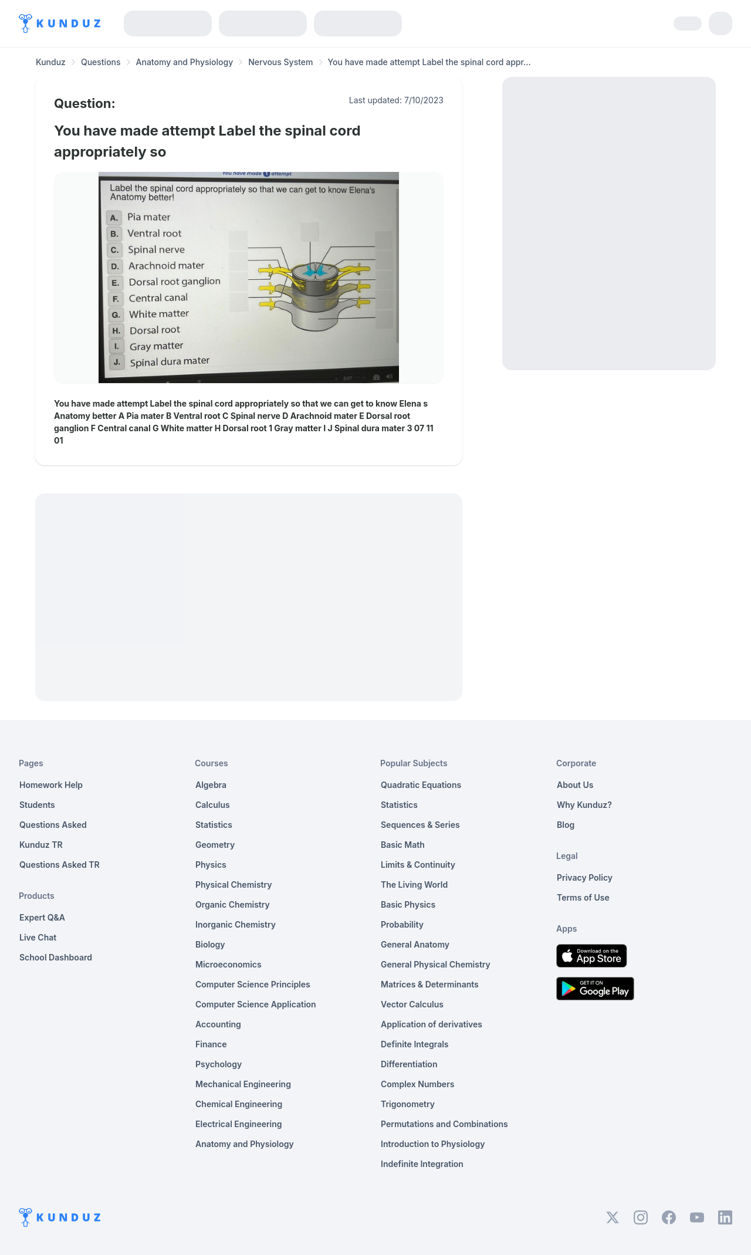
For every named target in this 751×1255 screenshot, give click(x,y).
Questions (101, 62)
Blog (565, 825)
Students (37, 805)
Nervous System (280, 62)
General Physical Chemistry (435, 964)
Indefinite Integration (422, 1164)
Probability (402, 924)
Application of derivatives (431, 1024)
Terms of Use (583, 897)
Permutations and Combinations (444, 1124)
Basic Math (403, 845)
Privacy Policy (585, 877)
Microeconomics (228, 964)
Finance (211, 1044)
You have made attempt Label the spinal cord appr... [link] (429, 62)
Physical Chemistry (233, 884)
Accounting (218, 1024)
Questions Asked (53, 825)
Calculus (212, 805)
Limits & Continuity (418, 865)
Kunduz (51, 62)
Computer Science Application (255, 1004)
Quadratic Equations (421, 785)
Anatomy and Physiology (185, 62)
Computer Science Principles (252, 984)
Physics (210, 865)
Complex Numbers (417, 1084)
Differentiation (409, 1064)
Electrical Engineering (238, 1124)
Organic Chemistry (232, 904)
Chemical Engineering (238, 1104)
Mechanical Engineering (243, 1084)
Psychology (218, 1064)
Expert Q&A (42, 917)
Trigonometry (408, 1104)
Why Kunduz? (584, 805)
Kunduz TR (41, 845)
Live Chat (37, 937)
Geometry (215, 845)
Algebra (210, 785)
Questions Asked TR (59, 865)
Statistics (213, 825)
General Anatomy (415, 944)
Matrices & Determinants (430, 984)
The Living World (414, 884)
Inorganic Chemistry (235, 924)
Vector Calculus (412, 1004)
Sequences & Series (420, 825)
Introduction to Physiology (433, 1144)
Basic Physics (408, 904)
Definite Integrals (415, 1044)
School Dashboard (55, 957)
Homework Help (51, 785)
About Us (575, 785)
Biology (210, 944)
